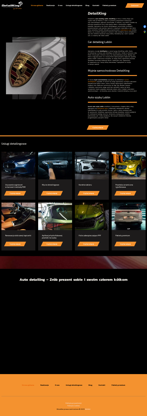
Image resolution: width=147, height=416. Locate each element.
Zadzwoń (134, 5)
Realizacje (50, 5)
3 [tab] (81, 69)
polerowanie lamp (102, 180)
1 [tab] (66, 69)
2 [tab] (73, 69)
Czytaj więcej (73, 41)
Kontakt (96, 5)
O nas (60, 5)
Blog (87, 5)
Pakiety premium (109, 5)
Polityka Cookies (73, 405)
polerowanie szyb (126, 101)
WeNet (87, 409)
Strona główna (37, 5)
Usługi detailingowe (74, 5)
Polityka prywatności (73, 403)
